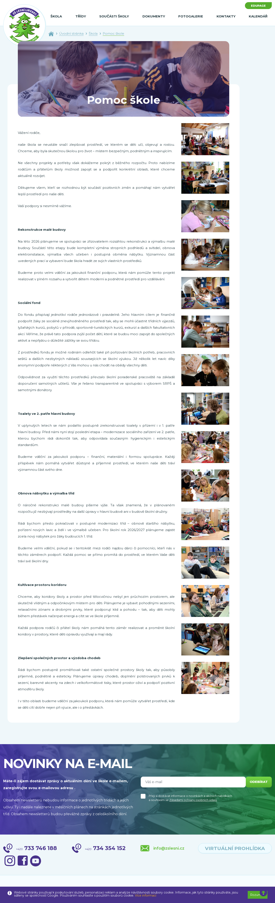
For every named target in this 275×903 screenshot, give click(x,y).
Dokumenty (153, 16)
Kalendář (258, 16)
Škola (56, 16)
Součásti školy (114, 16)
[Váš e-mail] (192, 782)
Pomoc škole (113, 33)
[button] (263, 893)
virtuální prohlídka (228, 848)
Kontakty (226, 16)
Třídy (80, 16)
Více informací (145, 895)
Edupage (257, 6)
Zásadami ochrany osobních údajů (193, 800)
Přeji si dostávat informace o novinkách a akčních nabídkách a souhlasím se (190, 798)
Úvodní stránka (71, 33)
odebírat (257, 782)
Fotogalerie (190, 16)
